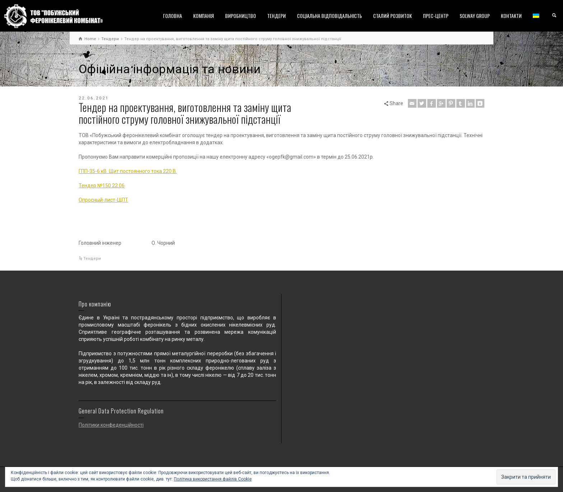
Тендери (92, 258)
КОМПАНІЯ (203, 15)
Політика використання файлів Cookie (213, 479)
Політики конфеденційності (111, 425)
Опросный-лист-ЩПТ (103, 200)
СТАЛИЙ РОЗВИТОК (392, 15)
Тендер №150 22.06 (102, 185)
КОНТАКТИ (511, 15)
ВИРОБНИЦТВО (240, 15)
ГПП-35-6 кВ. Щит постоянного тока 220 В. (128, 171)
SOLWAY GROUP (475, 15)
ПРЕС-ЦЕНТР (435, 15)
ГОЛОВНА (172, 15)
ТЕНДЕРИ (276, 15)
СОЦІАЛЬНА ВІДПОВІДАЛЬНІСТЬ (329, 15)
